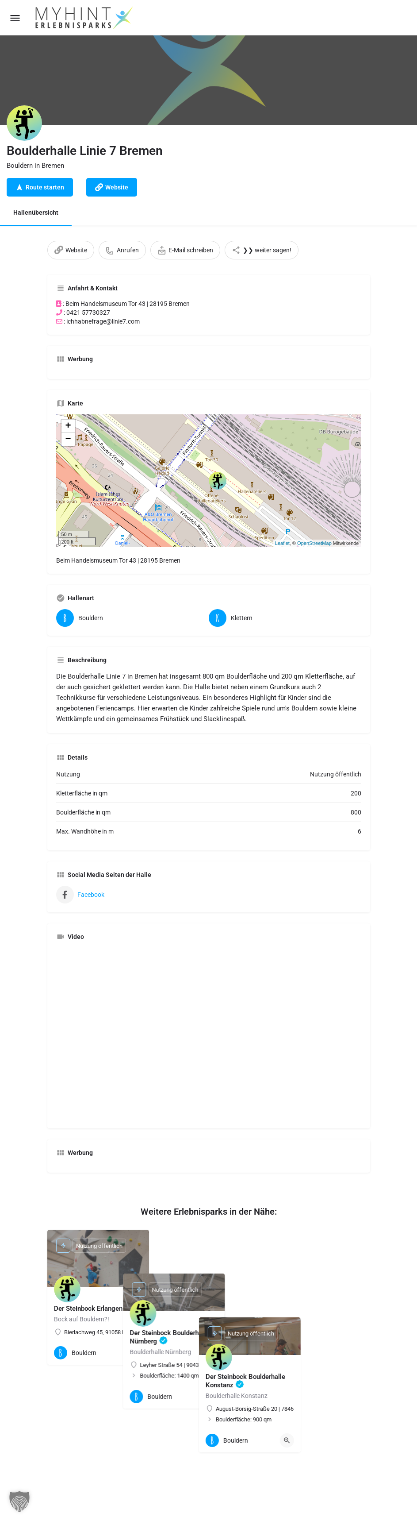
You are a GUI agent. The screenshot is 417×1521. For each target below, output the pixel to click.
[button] (19, 1501)
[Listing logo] (24, 123)
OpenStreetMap (314, 543)
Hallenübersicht (35, 212)
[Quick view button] (135, 1353)
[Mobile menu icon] (15, 18)
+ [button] (68, 426)
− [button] (68, 439)
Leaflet (282, 543)
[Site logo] (84, 18)
